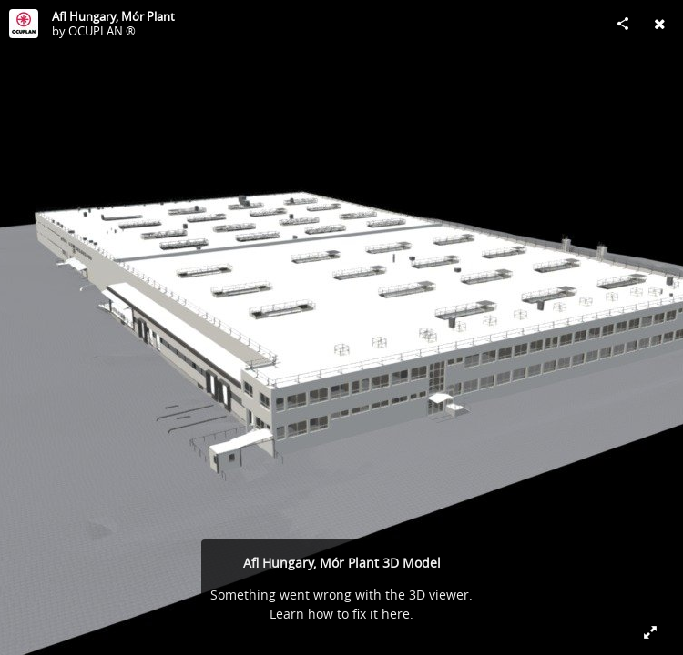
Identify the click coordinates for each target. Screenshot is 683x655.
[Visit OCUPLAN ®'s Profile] (23, 23)
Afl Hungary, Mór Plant (113, 16)
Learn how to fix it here (340, 613)
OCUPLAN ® (102, 31)
